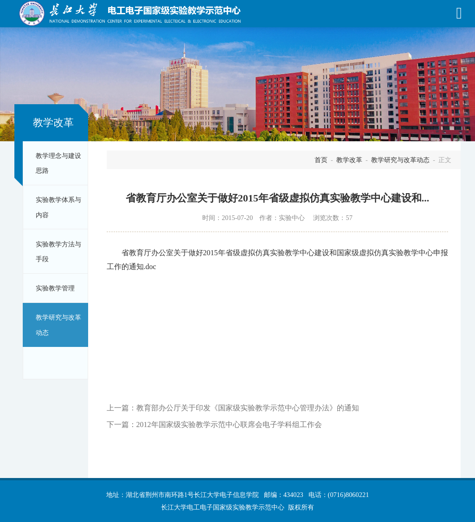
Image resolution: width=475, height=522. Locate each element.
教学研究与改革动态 (58, 325)
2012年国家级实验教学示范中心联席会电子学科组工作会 (229, 424)
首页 (321, 160)
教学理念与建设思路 (58, 163)
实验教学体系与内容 (58, 207)
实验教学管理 (55, 288)
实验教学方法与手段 (58, 251)
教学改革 (349, 160)
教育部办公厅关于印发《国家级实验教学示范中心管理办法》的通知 (247, 408)
